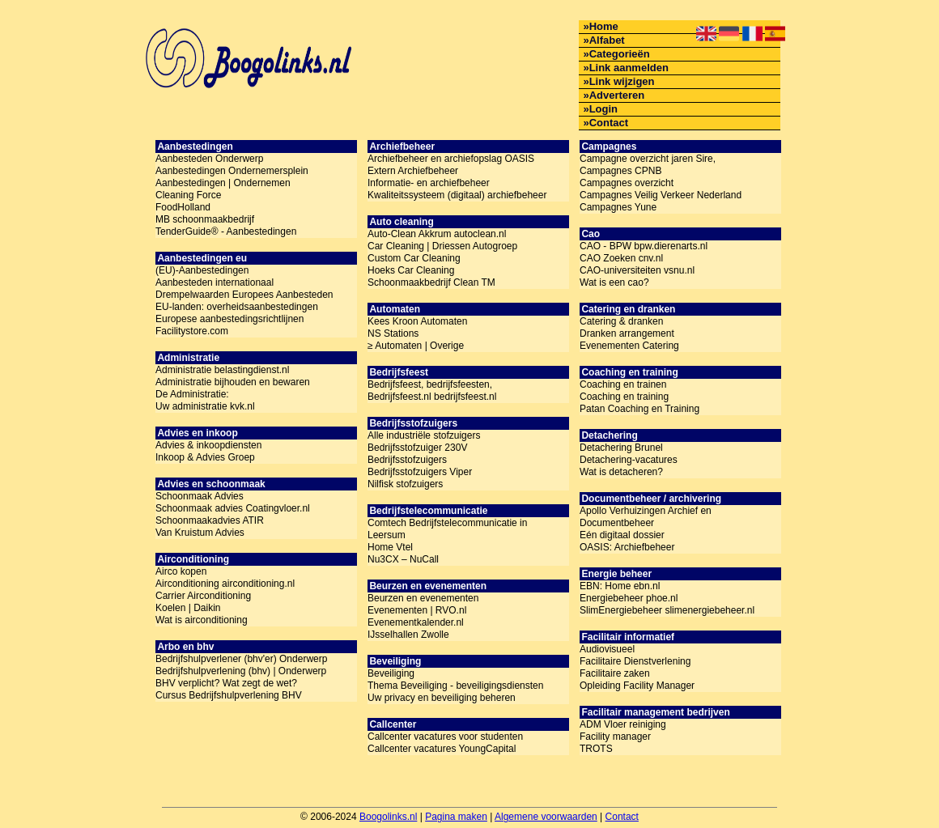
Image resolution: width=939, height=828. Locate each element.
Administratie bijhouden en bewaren (232, 382)
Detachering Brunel (621, 447)
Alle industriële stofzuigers (424, 435)
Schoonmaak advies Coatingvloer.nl (232, 508)
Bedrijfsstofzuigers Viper (420, 472)
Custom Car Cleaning (414, 258)
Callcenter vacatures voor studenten (445, 736)
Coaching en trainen (623, 384)
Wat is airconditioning (201, 620)
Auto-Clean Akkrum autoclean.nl (437, 234)
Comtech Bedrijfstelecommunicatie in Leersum (447, 529)
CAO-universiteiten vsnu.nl (637, 270)
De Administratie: (192, 394)
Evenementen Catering (629, 345)
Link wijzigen (622, 81)
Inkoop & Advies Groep (205, 457)
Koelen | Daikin (188, 608)
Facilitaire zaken (615, 673)
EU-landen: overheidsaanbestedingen (236, 306)
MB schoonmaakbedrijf (204, 219)
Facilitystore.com (191, 331)
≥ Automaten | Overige (416, 345)
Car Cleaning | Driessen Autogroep (442, 246)
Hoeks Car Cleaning (411, 270)
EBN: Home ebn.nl (620, 586)
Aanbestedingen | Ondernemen (223, 183)
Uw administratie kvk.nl (205, 406)
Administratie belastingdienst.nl (222, 370)
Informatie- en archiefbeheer (429, 183)
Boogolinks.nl (388, 816)
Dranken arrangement (627, 333)
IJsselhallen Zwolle (408, 634)
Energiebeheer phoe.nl (629, 598)
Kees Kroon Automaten (417, 321)
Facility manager (615, 736)
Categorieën (619, 54)
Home (603, 26)
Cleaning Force (188, 195)
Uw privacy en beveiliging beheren (442, 697)
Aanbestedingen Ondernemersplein (231, 170)
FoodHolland (182, 207)
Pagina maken (456, 816)
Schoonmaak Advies (199, 496)
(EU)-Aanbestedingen (202, 270)
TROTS (596, 748)
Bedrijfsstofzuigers (407, 459)
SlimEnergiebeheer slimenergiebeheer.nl (667, 610)
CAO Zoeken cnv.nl (621, 258)
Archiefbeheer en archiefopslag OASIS (451, 158)
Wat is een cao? (614, 282)
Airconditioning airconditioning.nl (225, 583)
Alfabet (607, 40)
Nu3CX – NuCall (403, 559)
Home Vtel (390, 547)
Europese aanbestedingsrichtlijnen (229, 319)
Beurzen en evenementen (423, 598)
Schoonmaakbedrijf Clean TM (431, 282)
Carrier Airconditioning (203, 595)
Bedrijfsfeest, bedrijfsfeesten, (430, 384)
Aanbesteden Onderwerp (209, 158)
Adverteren (617, 95)
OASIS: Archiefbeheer (627, 547)
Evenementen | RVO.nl (417, 610)
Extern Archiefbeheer (413, 170)
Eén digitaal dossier (622, 535)
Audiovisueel (607, 649)
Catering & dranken (621, 321)
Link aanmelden (629, 68)
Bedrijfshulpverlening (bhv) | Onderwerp (240, 671)
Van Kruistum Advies (199, 532)
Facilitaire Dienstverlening (635, 661)
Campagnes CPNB (620, 170)
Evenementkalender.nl (416, 622)
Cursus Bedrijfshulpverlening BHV (228, 695)
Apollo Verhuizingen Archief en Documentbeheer (646, 517)
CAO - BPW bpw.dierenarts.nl (643, 246)
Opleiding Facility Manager (637, 685)
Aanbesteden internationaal (214, 282)
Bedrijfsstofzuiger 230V (417, 447)
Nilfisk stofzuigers (405, 484)
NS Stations (393, 333)
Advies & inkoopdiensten (208, 445)
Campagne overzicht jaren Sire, (648, 158)
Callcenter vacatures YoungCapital (442, 748)
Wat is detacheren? (621, 472)
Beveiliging (391, 673)
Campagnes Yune (618, 207)
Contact (608, 123)
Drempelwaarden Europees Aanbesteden (244, 294)
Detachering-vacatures (629, 459)
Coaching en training (624, 396)
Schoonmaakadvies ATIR (209, 520)
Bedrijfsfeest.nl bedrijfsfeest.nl (432, 396)
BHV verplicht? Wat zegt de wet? (226, 683)
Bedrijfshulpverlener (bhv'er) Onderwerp (241, 659)
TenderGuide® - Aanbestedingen (225, 231)
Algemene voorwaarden (546, 816)
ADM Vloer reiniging (623, 724)
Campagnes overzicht (626, 183)
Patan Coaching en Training (639, 408)
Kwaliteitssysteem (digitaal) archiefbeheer (457, 195)
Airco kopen (180, 571)
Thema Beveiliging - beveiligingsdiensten (455, 685)
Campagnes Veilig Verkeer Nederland (660, 195)
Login (603, 109)
